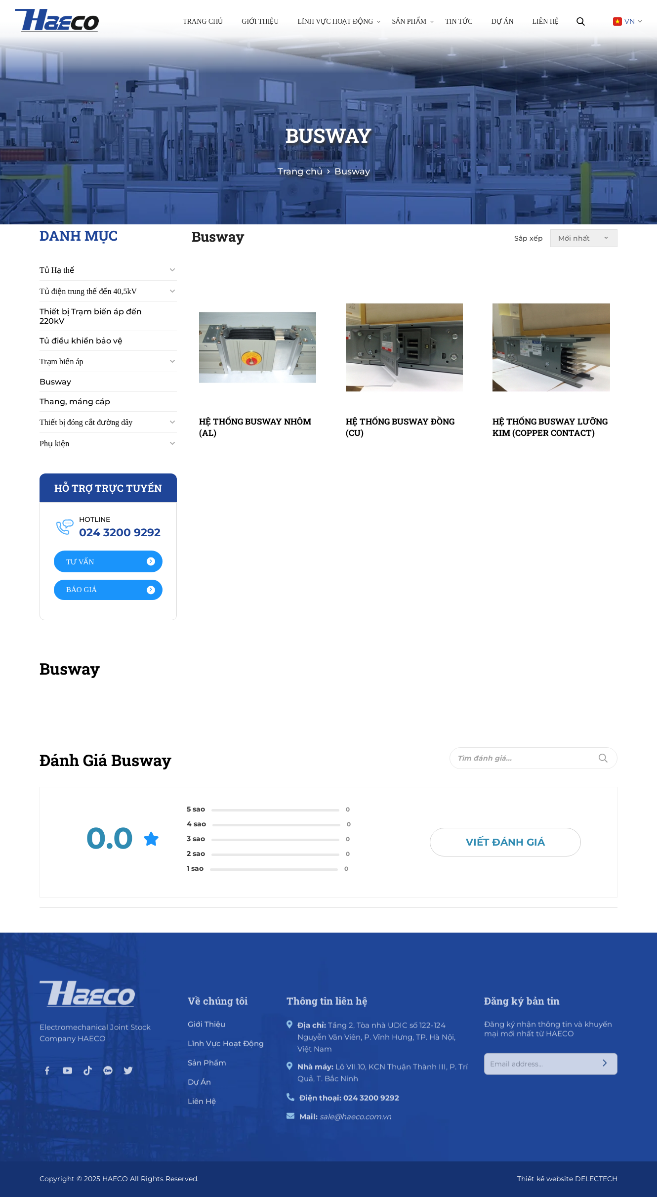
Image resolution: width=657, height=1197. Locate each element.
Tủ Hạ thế (57, 270)
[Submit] (603, 758)
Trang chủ (203, 21)
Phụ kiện (54, 443)
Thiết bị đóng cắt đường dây (86, 422)
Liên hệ (546, 21)
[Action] (108, 561)
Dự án (503, 21)
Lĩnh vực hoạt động (338, 21)
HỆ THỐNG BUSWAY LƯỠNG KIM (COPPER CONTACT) (550, 427)
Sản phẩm (413, 21)
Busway (55, 381)
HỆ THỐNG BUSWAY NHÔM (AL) (255, 427)
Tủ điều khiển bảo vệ (81, 340)
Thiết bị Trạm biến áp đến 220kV (91, 316)
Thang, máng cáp (75, 401)
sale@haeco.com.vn (355, 1122)
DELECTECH (596, 1178)
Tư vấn (110, 561)
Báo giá (110, 590)
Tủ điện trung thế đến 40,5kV (88, 291)
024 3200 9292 (371, 1104)
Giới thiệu (260, 21)
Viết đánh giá (505, 842)
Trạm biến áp (61, 361)
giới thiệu (206, 1030)
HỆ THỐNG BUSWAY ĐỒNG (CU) (400, 427)
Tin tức (458, 21)
